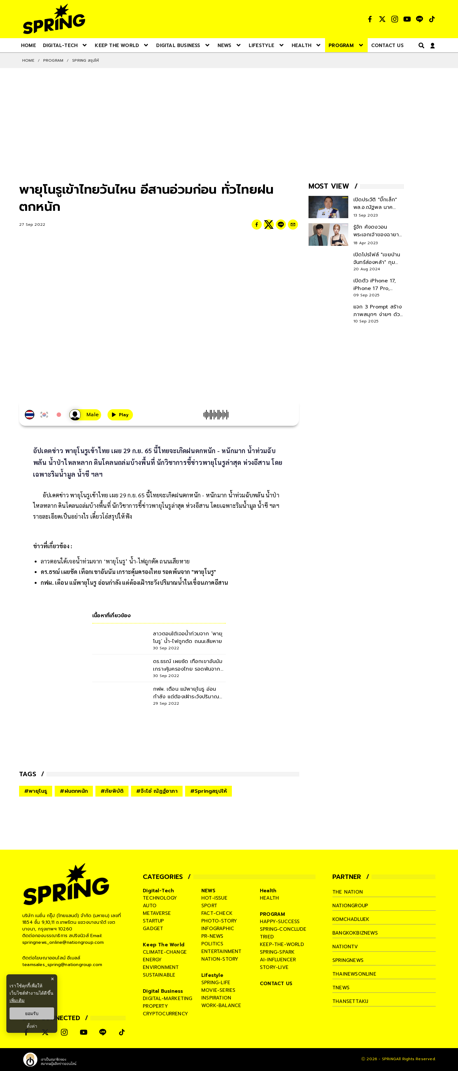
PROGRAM (53, 60)
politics (212, 943)
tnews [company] (341, 987)
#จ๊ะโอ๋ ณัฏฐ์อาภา (156, 791)
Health (268, 890)
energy (152, 959)
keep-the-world (282, 944)
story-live (274, 967)
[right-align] (420, 45)
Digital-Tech (158, 890)
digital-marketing (167, 998)
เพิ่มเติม (17, 1000)
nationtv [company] (345, 946)
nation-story (219, 959)
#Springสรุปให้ (208, 791)
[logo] (54, 19)
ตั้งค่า (32, 1026)
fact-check (216, 913)
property (155, 1006)
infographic (217, 928)
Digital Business (163, 991)
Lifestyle (212, 975)
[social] (370, 19)
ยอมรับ (31, 1013)
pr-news (212, 936)
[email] (293, 224)
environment (161, 967)
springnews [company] (348, 960)
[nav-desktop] (28, 45)
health (269, 898)
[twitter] (269, 224)
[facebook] (257, 224)
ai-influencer (278, 959)
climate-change (165, 952)
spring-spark (277, 952)
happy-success (280, 921)
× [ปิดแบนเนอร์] (52, 979)
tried (267, 936)
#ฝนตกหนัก (74, 791)
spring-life (215, 982)
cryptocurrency (165, 1013)
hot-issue (214, 898)
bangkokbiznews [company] (355, 932)
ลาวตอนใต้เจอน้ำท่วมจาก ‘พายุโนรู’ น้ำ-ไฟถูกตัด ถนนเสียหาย (115, 561)
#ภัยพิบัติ (112, 791)
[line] (281, 224)
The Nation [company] (347, 891)
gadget (153, 928)
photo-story (219, 920)
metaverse (157, 913)
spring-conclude (283, 929)
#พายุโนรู (35, 791)
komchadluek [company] (350, 919)
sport (209, 905)
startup (153, 920)
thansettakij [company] (350, 1001)
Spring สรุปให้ (85, 60)
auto (149, 905)
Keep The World (163, 944)
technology (160, 898)
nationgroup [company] (350, 905)
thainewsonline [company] (354, 974)
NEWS (208, 890)
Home (28, 60)
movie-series (218, 990)
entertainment (221, 951)
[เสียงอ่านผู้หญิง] (85, 414)
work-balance (221, 1005)
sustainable (159, 974)
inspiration (216, 997)
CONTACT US (276, 983)
